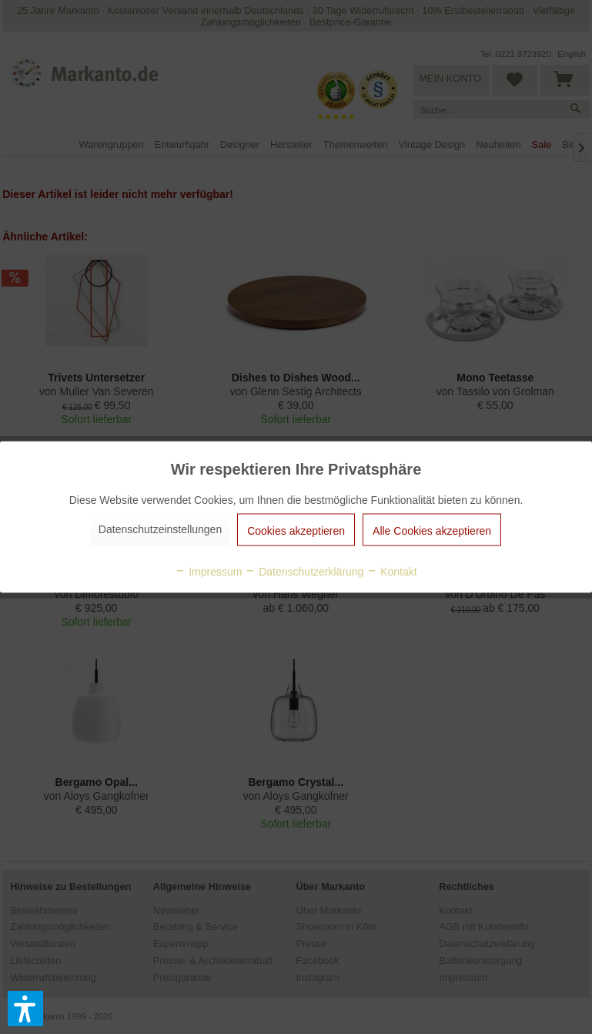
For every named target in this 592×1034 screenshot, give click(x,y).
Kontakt (391, 572)
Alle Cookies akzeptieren (432, 531)
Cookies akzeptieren (296, 531)
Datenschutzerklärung (304, 572)
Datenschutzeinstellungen (160, 529)
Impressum (208, 572)
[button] (25, 1008)
